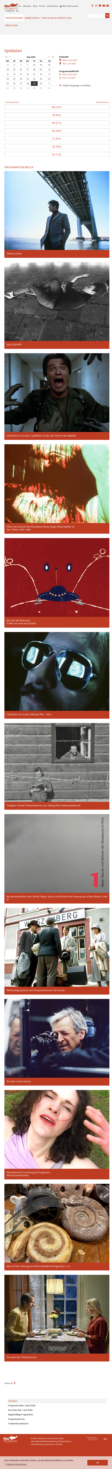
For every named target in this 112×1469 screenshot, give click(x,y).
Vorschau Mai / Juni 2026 (20, 1409)
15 (34, 74)
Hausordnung (37, 1444)
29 (14, 64)
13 (21, 74)
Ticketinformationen (18, 1423)
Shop (35, 6)
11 (8, 74)
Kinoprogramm (14, 18)
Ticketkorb (10, 10)
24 (49, 78)
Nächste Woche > (102, 102)
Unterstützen (52, 6)
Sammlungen (31, 18)
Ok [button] (97, 1463)
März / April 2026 (68, 60)
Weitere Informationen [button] (17, 1464)
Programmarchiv (16, 1418)
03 (49, 64)
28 (8, 64)
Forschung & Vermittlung (56, 18)
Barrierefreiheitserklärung (47, 1441)
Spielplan (13, 1400)
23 (41, 78)
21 (28, 78)
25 (8, 83)
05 (14, 69)
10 (49, 69)
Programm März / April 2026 (21, 1405)
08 (34, 69)
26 (14, 83)
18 (8, 78)
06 (21, 69)
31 (28, 64)
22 (34, 78)
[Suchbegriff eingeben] (96, 15)
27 (21, 83)
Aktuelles (27, 6)
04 (8, 69)
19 (14, 78)
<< (6, 57)
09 (41, 69)
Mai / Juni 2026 (67, 63)
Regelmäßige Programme (20, 1414)
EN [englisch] (17, 10)
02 (41, 64)
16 (41, 74)
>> (53, 57)
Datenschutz (65, 1441)
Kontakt (58, 1444)
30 (21, 64)
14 (28, 74)
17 (49, 74)
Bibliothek (11, 25)
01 (34, 64)
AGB (33, 1441)
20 (21, 78)
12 (14, 74)
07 (28, 69)
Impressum (49, 1444)
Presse (42, 6)
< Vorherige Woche (11, 102)
